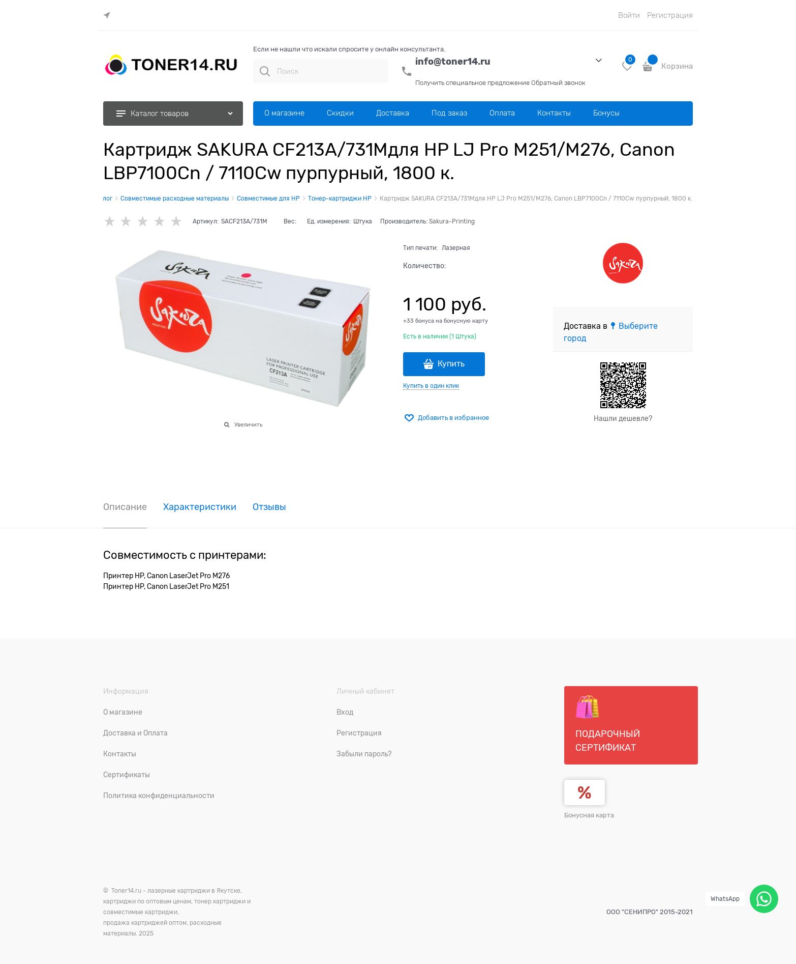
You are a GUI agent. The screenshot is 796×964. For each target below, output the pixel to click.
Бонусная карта (589, 815)
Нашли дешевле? (623, 418)
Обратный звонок (558, 83)
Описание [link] (125, 507)
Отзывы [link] (269, 507)
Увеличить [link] (248, 424)
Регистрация (670, 15)
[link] (109, 15)
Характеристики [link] (199, 507)
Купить (451, 363)
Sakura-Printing (452, 221)
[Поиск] (265, 71)
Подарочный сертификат (607, 724)
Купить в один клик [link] (431, 385)
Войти (629, 15)
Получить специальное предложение (472, 83)
